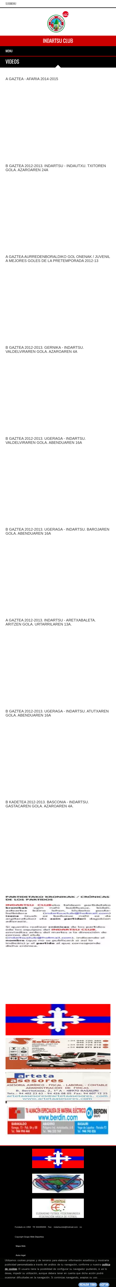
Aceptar (104, 1285)
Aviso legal (20, 1255)
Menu (9, 51)
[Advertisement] (58, 975)
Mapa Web (20, 1246)
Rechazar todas (87, 1285)
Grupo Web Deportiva (34, 1237)
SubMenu (11, 4)
